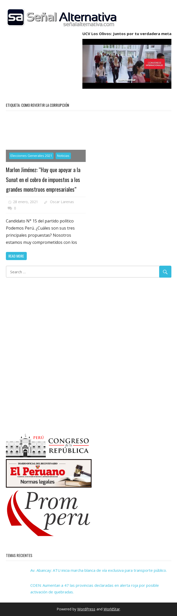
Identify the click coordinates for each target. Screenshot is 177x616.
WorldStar (112, 609)
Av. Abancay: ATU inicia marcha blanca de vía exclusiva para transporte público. (98, 570)
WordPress (86, 609)
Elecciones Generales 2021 (31, 155)
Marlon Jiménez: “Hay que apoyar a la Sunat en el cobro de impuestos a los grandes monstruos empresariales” (43, 179)
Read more (16, 256)
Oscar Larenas (62, 201)
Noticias (63, 155)
